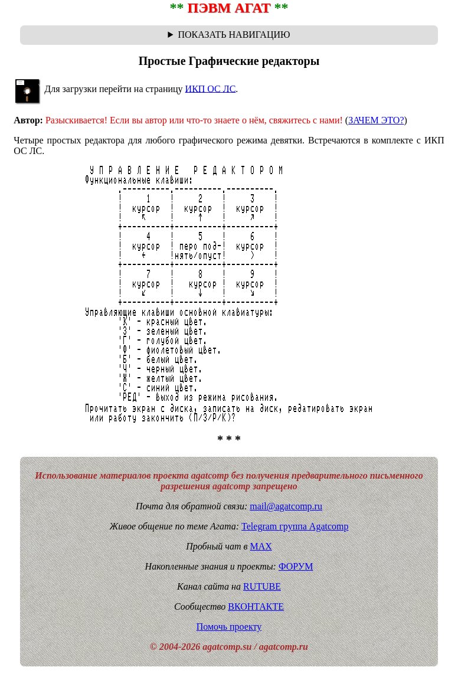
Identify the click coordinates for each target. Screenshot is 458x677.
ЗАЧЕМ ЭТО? (376, 120)
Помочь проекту (229, 627)
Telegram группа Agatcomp (294, 526)
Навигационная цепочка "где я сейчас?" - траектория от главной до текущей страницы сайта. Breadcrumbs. (229, 35)
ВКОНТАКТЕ (256, 606)
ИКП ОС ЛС (210, 88)
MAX (260, 546)
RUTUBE (262, 586)
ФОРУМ (296, 566)
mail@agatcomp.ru (286, 506)
